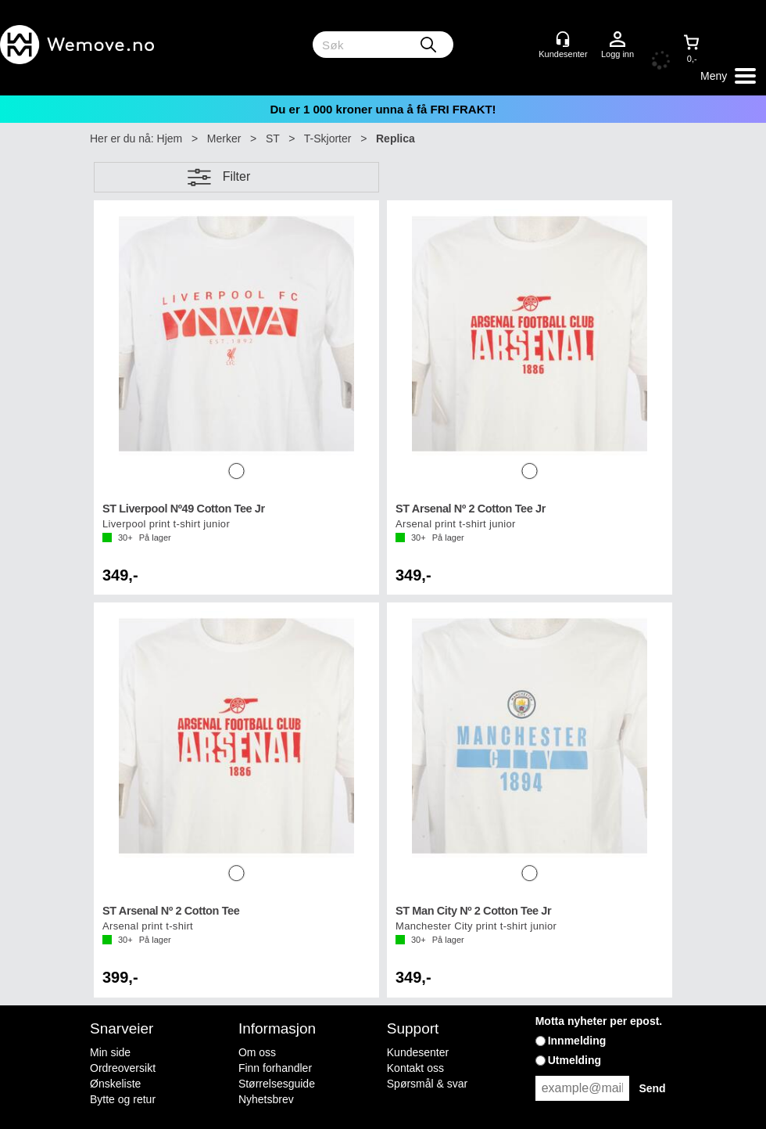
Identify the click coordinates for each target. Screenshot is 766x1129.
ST (273, 138)
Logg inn (617, 40)
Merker (224, 138)
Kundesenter (418, 1052)
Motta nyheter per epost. (599, 1021)
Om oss (257, 1052)
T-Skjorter (328, 138)
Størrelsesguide (276, 1083)
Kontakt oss (415, 1068)
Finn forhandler (275, 1068)
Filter (237, 176)
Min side (110, 1052)
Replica (395, 138)
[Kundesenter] (563, 39)
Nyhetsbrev (266, 1099)
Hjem (170, 138)
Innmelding (577, 1040)
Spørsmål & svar (427, 1083)
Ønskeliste (115, 1083)
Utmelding (574, 1060)
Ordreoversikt (123, 1068)
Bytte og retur (123, 1099)
